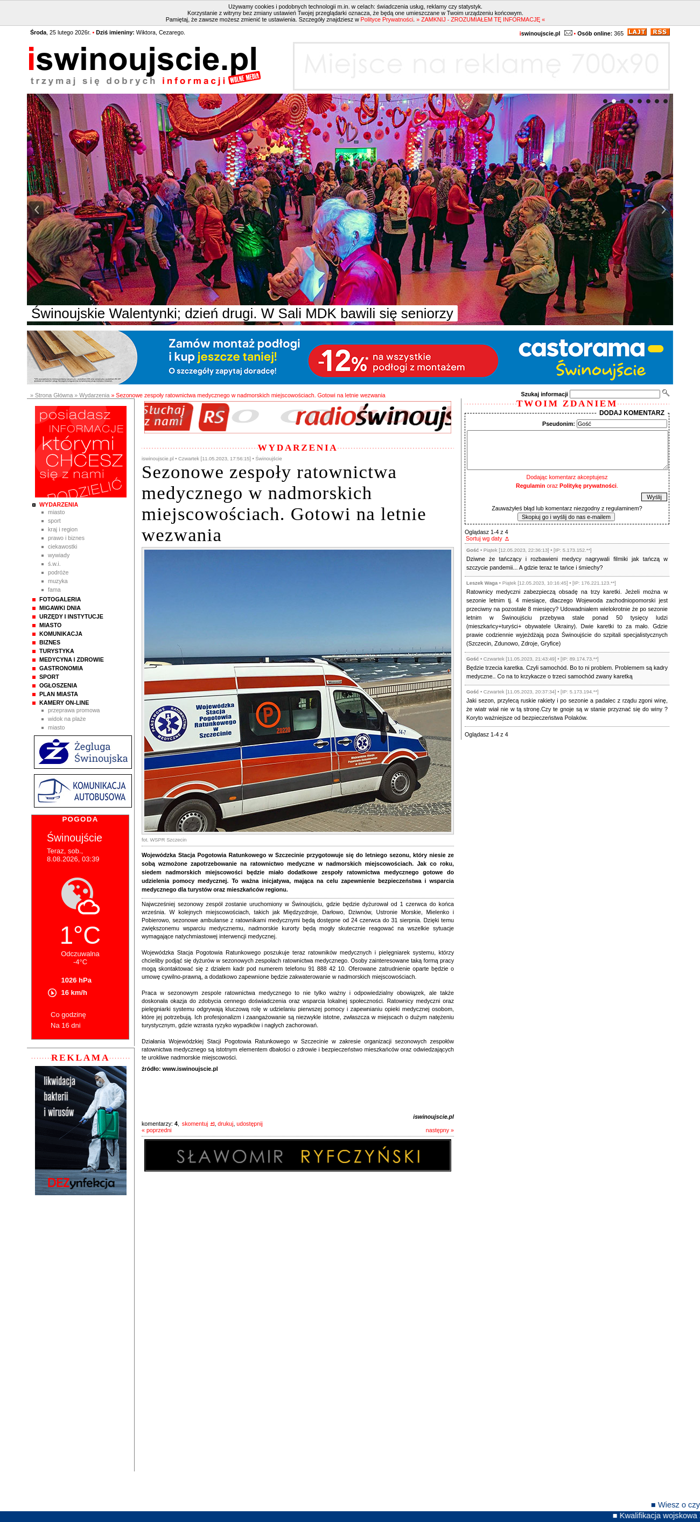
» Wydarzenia (91, 395)
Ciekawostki (62, 546)
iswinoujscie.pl (433, 1116)
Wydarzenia (58, 504)
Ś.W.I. (54, 563)
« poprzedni (157, 1130)
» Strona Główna (51, 395)
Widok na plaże (67, 719)
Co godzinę (68, 1015)
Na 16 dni (66, 1025)
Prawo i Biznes (66, 538)
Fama (54, 589)
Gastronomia (61, 668)
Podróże (58, 572)
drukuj (225, 1123)
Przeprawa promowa (74, 710)
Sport (54, 520)
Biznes (49, 642)
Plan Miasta (58, 694)
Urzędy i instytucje (71, 616)
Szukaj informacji (544, 394)
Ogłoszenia (58, 685)
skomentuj (195, 1123)
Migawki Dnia (60, 608)
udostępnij (249, 1123)
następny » (440, 1130)
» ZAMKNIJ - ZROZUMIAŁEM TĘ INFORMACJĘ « (480, 19)
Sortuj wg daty (484, 538)
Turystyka (56, 651)
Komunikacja (60, 633)
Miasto (56, 512)
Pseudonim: (558, 423)
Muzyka (58, 581)
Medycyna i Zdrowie (71, 659)
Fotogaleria (60, 599)
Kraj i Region (63, 529)
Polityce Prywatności (387, 19)
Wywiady (58, 555)
